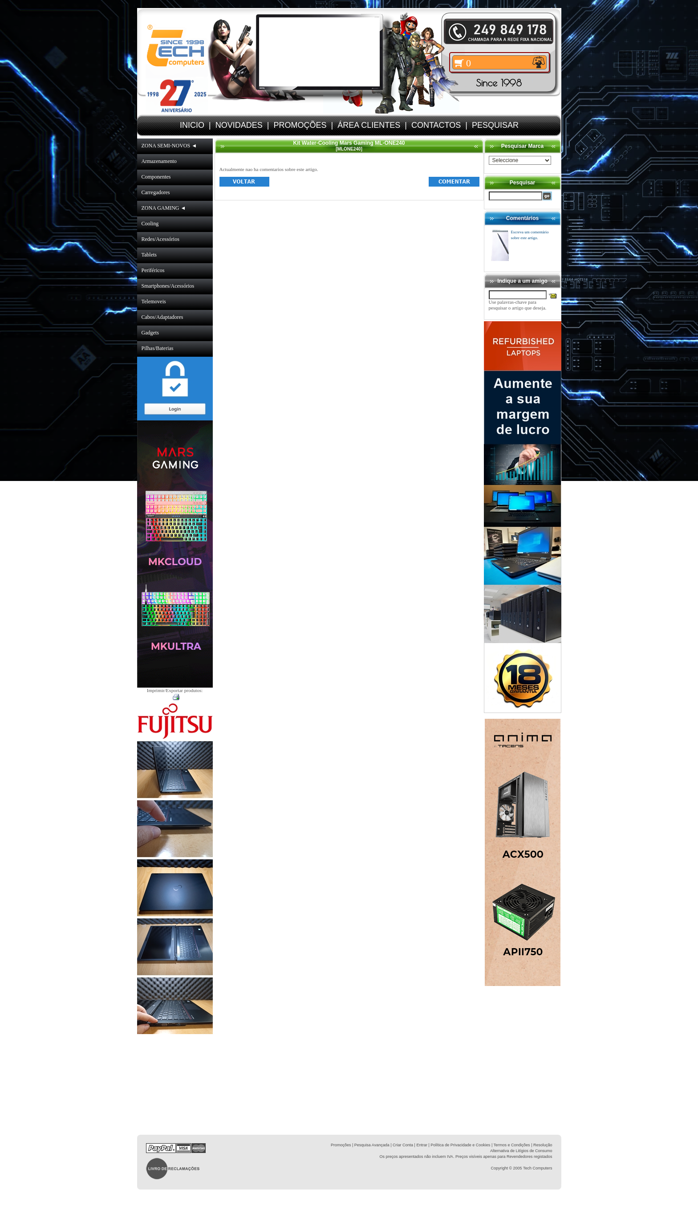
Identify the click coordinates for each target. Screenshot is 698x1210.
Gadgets (150, 333)
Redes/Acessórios (160, 239)
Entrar (421, 1145)
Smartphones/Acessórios (168, 286)
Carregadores (156, 192)
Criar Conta (403, 1145)
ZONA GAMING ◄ (164, 208)
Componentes (156, 177)
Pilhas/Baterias (158, 348)
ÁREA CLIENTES (368, 125)
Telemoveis (154, 301)
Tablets (149, 255)
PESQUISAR (495, 125)
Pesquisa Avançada (372, 1145)
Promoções (341, 1145)
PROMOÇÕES (299, 125)
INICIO (192, 125)
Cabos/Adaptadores (162, 317)
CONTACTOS (436, 125)
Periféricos (153, 270)
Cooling (150, 223)
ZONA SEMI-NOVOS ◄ (169, 146)
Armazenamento (159, 161)
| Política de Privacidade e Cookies (458, 1145)
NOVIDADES (239, 125)
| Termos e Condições (510, 1145)
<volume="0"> (319, 51)
